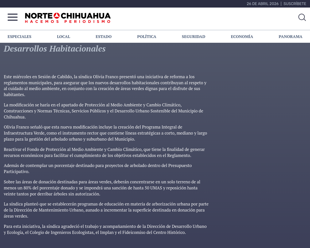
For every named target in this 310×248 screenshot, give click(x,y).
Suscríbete (295, 4)
